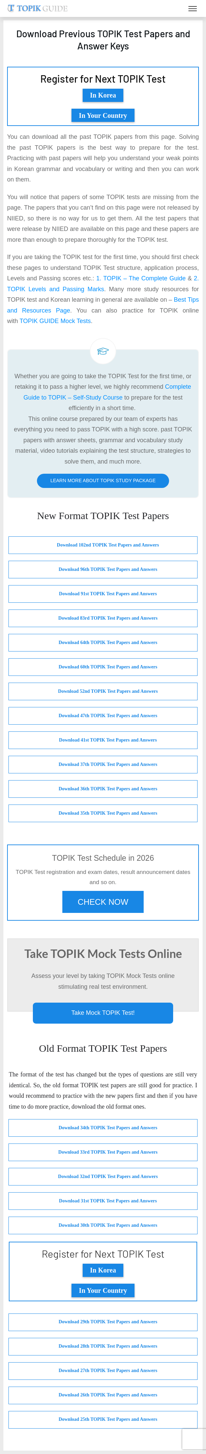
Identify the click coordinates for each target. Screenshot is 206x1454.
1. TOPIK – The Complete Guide (141, 278)
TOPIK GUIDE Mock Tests (55, 321)
